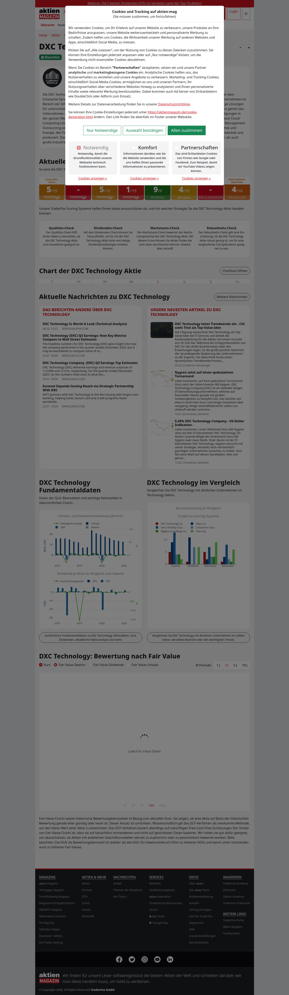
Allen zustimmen (186, 130)
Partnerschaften (199, 147)
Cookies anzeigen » (92, 178)
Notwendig (95, 147)
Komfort (147, 147)
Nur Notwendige (102, 130)
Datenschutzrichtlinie (174, 104)
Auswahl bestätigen (144, 130)
